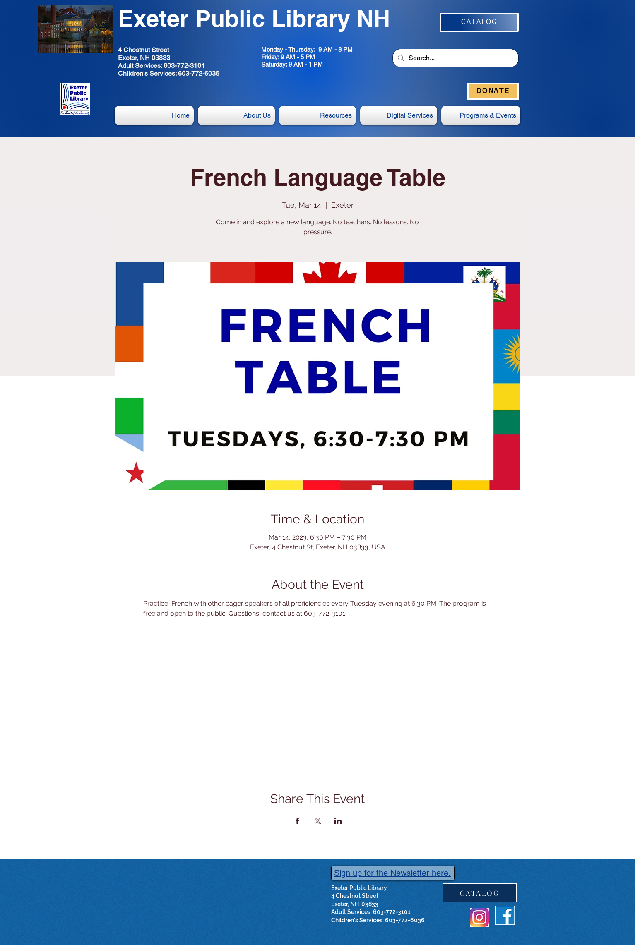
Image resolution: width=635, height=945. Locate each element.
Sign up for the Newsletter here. (392, 873)
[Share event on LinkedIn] (338, 821)
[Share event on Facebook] (297, 821)
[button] (398, 115)
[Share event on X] (318, 821)
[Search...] (455, 58)
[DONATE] (493, 91)
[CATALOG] (479, 22)
